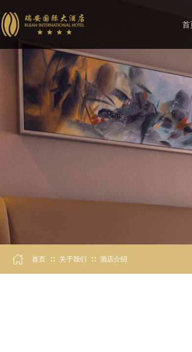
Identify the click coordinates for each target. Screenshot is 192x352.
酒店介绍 (113, 259)
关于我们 (73, 259)
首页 (39, 259)
